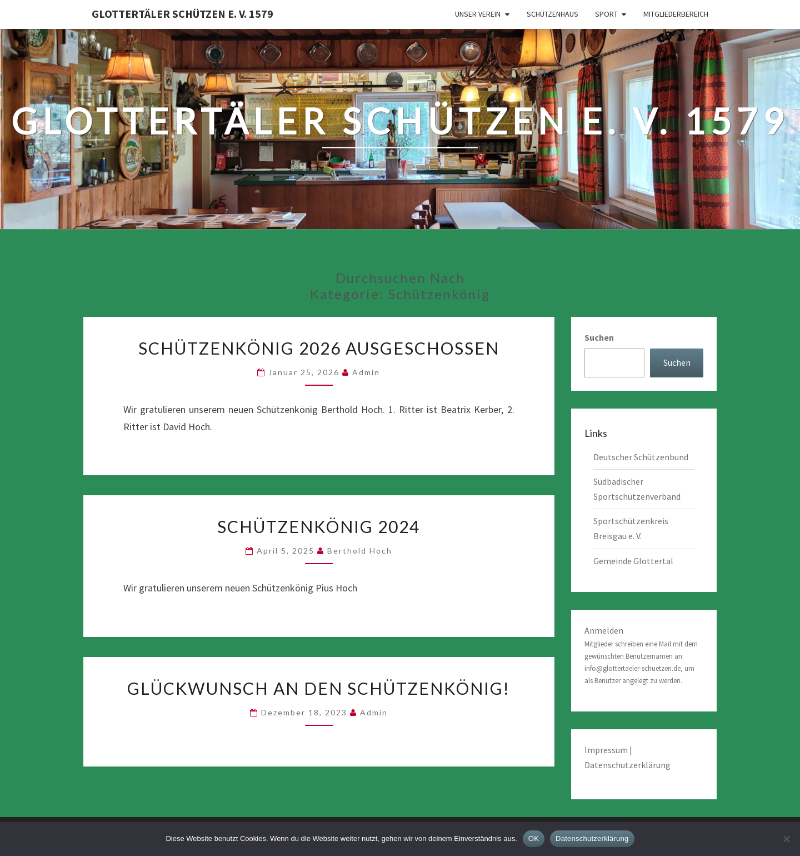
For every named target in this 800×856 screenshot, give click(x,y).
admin (366, 372)
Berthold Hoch (359, 550)
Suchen (599, 337)
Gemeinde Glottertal (633, 560)
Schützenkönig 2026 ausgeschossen (318, 348)
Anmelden (603, 630)
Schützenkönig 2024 (318, 526)
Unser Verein (478, 14)
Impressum (606, 749)
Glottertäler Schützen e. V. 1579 (182, 14)
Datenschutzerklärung (627, 764)
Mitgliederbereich (675, 14)
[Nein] (786, 838)
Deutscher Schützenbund (640, 456)
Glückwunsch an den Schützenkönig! (318, 688)
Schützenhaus (552, 14)
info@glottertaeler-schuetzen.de (632, 668)
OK (533, 838)
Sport (606, 14)
